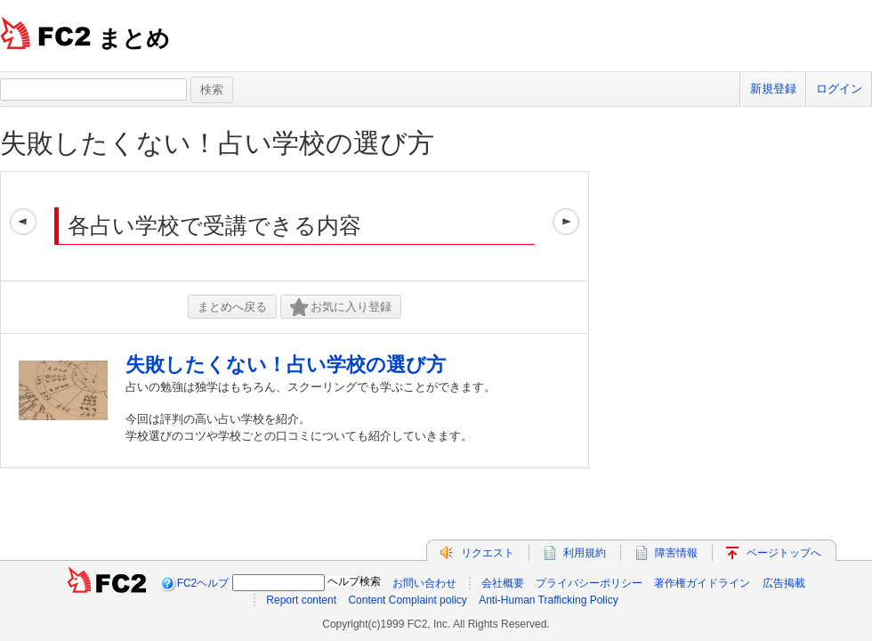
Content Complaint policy (407, 600)
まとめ (134, 38)
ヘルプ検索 (354, 581)
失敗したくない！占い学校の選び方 (217, 143)
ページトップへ (784, 553)
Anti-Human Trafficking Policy (548, 600)
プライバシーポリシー (589, 583)
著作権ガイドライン (702, 583)
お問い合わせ (424, 583)
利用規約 (584, 553)
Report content (301, 600)
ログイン (839, 88)
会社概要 (502, 583)
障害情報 (676, 553)
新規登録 (773, 88)
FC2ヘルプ (203, 583)
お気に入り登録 (341, 307)
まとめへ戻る (232, 306)
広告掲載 (784, 583)
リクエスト (487, 553)
